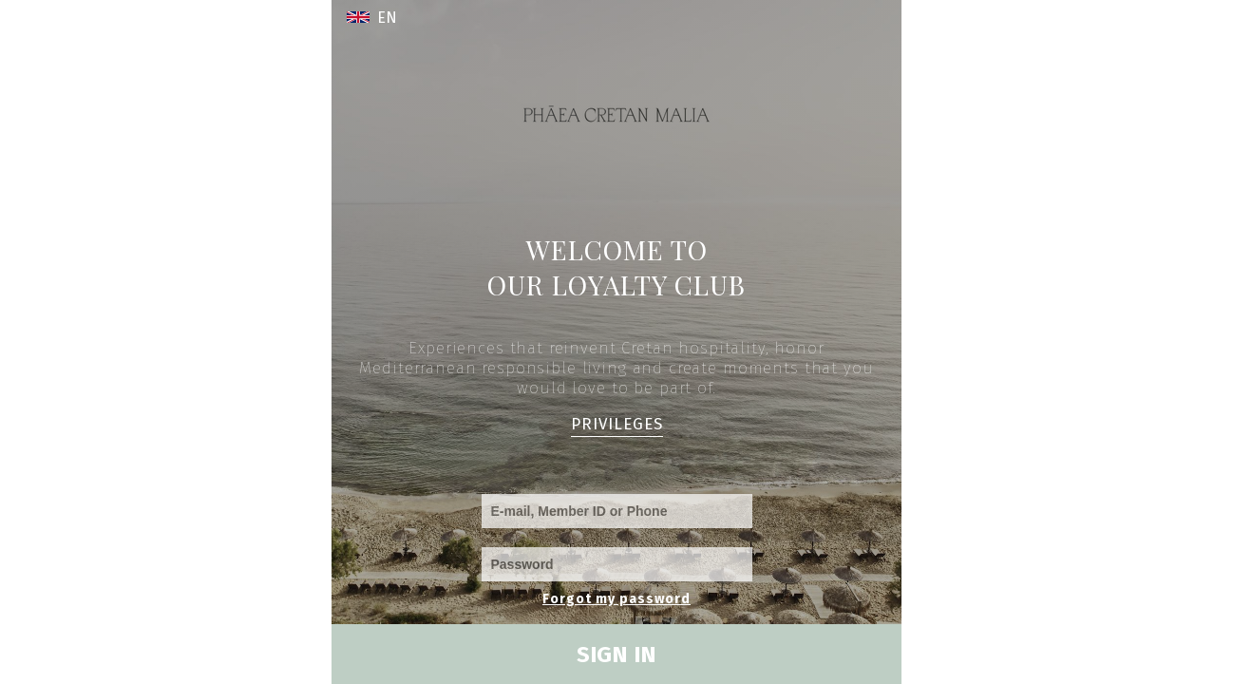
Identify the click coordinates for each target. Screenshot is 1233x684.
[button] (383, 17)
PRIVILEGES (617, 424)
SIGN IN (616, 654)
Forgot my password (616, 599)
